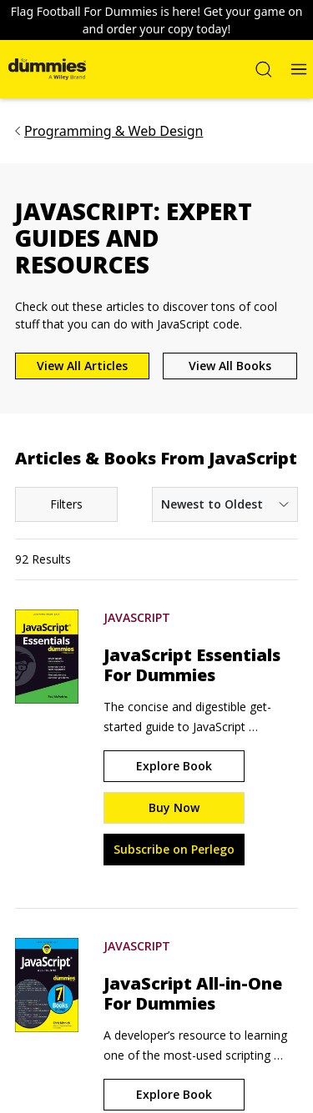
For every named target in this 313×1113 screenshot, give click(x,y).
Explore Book (174, 766)
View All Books (230, 366)
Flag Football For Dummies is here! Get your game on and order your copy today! (157, 20)
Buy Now (174, 807)
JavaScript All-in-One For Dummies (192, 994)
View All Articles (82, 366)
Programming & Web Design (113, 131)
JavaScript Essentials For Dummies (191, 665)
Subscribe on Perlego (174, 849)
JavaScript (136, 617)
